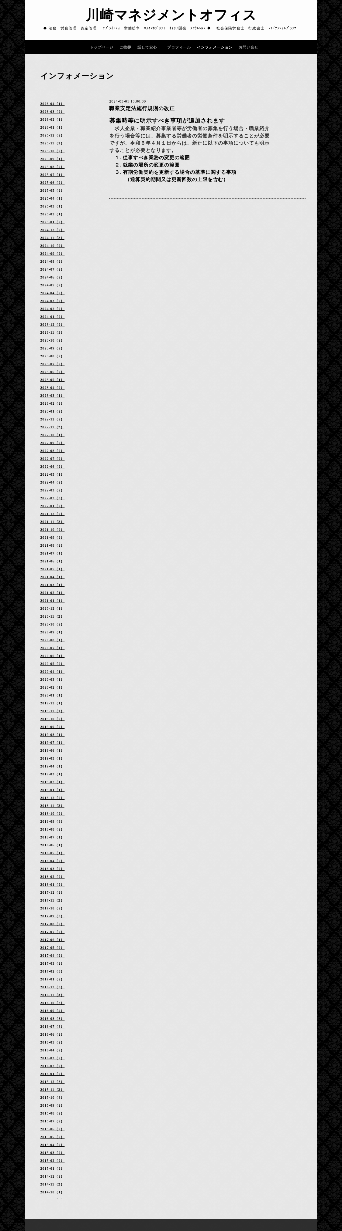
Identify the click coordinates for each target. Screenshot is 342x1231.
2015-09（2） (52, 1105)
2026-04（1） (52, 104)
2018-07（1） (52, 837)
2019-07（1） (52, 742)
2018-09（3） (52, 821)
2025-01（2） (52, 222)
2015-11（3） (52, 1090)
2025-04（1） (52, 198)
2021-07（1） (52, 553)
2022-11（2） (52, 427)
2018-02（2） (52, 877)
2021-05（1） (52, 569)
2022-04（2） (52, 482)
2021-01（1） (52, 601)
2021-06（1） (52, 561)
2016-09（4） (52, 1011)
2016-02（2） (52, 1066)
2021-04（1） (52, 577)
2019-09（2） (52, 727)
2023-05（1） (52, 380)
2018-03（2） (52, 869)
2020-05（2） (52, 664)
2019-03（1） (52, 774)
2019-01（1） (52, 790)
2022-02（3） (52, 498)
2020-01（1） (52, 695)
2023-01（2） (52, 411)
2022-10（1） (52, 435)
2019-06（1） (52, 750)
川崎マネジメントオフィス (171, 15)
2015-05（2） (52, 1137)
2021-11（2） (52, 522)
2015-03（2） (52, 1153)
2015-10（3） (52, 1097)
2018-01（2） (52, 884)
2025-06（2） (52, 182)
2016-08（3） (52, 1019)
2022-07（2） (52, 459)
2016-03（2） (52, 1058)
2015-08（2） (52, 1113)
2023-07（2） (52, 364)
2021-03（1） (52, 585)
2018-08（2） (52, 829)
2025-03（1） (52, 206)
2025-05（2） (52, 190)
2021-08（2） (52, 545)
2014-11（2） (52, 1184)
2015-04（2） (52, 1145)
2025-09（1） (52, 159)
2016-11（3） (52, 995)
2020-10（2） (52, 624)
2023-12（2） (52, 324)
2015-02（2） (52, 1160)
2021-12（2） (52, 514)
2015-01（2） (52, 1168)
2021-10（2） (52, 530)
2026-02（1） (52, 119)
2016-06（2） (52, 1034)
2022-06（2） (52, 466)
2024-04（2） (52, 293)
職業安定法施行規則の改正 (142, 108)
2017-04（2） (52, 955)
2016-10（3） (52, 1003)
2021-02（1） (52, 593)
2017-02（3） (52, 971)
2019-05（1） (52, 758)
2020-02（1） (52, 687)
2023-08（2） (52, 356)
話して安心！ (149, 47)
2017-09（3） (52, 916)
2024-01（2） (52, 317)
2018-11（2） (52, 806)
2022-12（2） (52, 419)
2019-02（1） (52, 782)
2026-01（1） (52, 127)
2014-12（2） (52, 1176)
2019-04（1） (52, 766)
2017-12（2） (52, 892)
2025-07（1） (52, 175)
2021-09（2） (52, 537)
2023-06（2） (52, 372)
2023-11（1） (52, 332)
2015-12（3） (52, 1082)
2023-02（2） (52, 403)
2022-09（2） (52, 443)
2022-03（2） (52, 490)
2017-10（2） (52, 908)
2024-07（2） (52, 269)
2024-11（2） (52, 238)
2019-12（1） (52, 703)
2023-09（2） (52, 348)
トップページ (101, 47)
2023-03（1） (52, 395)
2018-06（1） (52, 845)
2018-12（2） (52, 798)
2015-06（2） (52, 1129)
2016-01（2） (52, 1074)
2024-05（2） (52, 285)
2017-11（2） (52, 900)
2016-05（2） (52, 1042)
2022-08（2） (52, 451)
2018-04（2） (52, 861)
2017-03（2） (52, 963)
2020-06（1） (52, 656)
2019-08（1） (52, 735)
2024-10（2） (52, 246)
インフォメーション (215, 47)
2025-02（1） (52, 214)
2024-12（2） (52, 230)
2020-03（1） (52, 679)
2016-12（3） (52, 987)
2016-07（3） (52, 1026)
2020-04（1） (52, 671)
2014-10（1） (52, 1192)
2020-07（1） (52, 648)
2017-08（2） (52, 924)
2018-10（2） (52, 813)
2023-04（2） (52, 388)
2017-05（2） (52, 948)
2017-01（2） (52, 979)
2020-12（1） (52, 608)
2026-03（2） (52, 112)
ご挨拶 (125, 47)
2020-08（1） (52, 640)
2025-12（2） (52, 135)
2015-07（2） (52, 1121)
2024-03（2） (52, 301)
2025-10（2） (52, 151)
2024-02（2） (52, 309)
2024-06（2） (52, 277)
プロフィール (179, 47)
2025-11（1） (52, 143)
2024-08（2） (52, 261)
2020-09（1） (52, 632)
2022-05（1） (52, 474)
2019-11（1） (52, 711)
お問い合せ (248, 47)
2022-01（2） (52, 506)
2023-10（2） (52, 340)
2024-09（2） (52, 253)
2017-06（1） (52, 940)
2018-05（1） (52, 853)
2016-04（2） (52, 1050)
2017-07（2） (52, 932)
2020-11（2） (52, 616)
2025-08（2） (52, 167)
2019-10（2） (52, 719)
